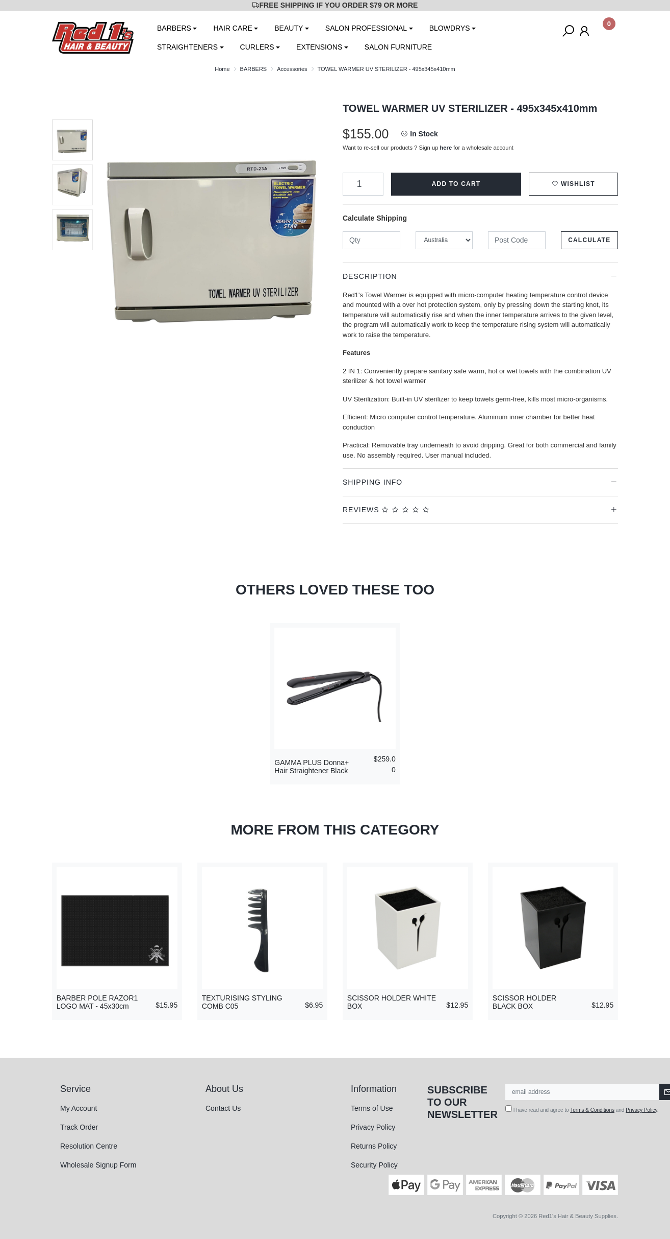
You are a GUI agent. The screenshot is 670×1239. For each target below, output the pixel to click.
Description (370, 276)
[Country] (444, 240)
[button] (573, 184)
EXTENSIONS (319, 47)
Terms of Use (372, 1108)
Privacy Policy (373, 1127)
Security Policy (374, 1165)
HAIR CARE (232, 28)
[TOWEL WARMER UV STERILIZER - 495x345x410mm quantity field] (363, 184)
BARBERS (174, 28)
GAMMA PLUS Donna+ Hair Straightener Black (311, 766)
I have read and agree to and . (582, 1109)
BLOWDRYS (449, 28)
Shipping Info (372, 482)
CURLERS (257, 47)
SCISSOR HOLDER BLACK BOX (524, 1002)
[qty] (371, 240)
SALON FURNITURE (398, 47)
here (446, 148)
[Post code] (517, 240)
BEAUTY (288, 28)
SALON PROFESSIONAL (366, 28)
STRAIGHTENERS (187, 47)
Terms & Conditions (592, 1110)
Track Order (79, 1127)
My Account (78, 1108)
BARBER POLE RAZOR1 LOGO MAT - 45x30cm (97, 1002)
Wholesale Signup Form (98, 1165)
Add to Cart (456, 183)
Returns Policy (374, 1146)
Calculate (589, 240)
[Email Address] (582, 1092)
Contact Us (223, 1108)
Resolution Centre (88, 1146)
